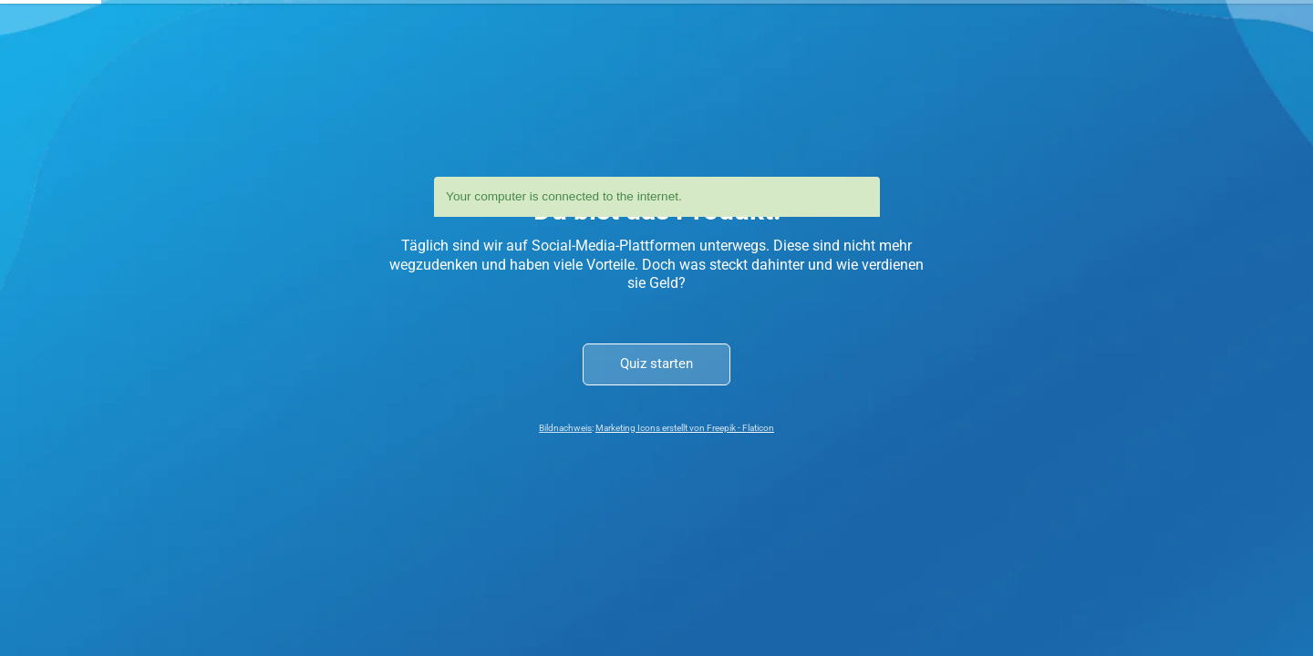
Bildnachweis (565, 428)
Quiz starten (656, 363)
